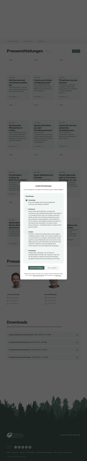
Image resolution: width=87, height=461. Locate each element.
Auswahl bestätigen (36, 268)
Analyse (30, 232)
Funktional (31, 209)
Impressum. (58, 275)
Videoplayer (32, 250)
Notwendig (31, 200)
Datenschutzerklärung (38, 275)
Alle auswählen (52, 268)
